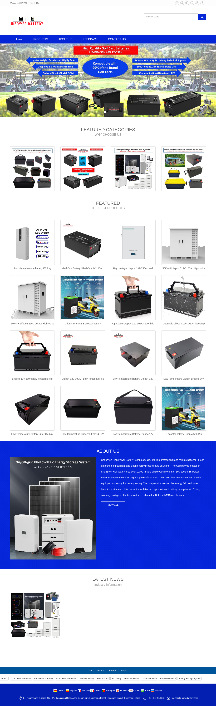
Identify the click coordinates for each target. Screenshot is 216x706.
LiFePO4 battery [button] (86, 678)
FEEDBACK (90, 39)
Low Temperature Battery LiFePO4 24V (32, 434)
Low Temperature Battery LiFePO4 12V (83, 434)
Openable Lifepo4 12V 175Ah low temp (184, 323)
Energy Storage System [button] (189, 678)
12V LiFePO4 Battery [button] (21, 678)
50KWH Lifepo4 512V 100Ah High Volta (183, 268)
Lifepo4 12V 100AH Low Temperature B (83, 378)
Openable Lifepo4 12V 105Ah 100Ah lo (133, 323)
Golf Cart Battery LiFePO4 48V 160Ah (82, 268)
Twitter (123, 670)
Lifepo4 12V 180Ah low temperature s (32, 378)
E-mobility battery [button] (168, 678)
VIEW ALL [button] (113, 504)
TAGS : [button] (4, 678)
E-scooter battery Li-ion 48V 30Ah (184, 434)
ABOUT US (65, 39)
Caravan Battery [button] (149, 678)
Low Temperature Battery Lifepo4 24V (183, 378)
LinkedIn (112, 670)
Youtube (100, 670)
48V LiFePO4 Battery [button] (66, 678)
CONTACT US (117, 39)
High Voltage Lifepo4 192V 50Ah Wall (133, 268)
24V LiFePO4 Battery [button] (43, 678)
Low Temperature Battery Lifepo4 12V (133, 378)
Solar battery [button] (103, 678)
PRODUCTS (40, 39)
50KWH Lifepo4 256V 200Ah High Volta (32, 323)
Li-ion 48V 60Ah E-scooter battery (83, 323)
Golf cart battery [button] (131, 678)
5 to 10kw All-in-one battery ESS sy (32, 268)
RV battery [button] (116, 678)
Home (18, 39)
